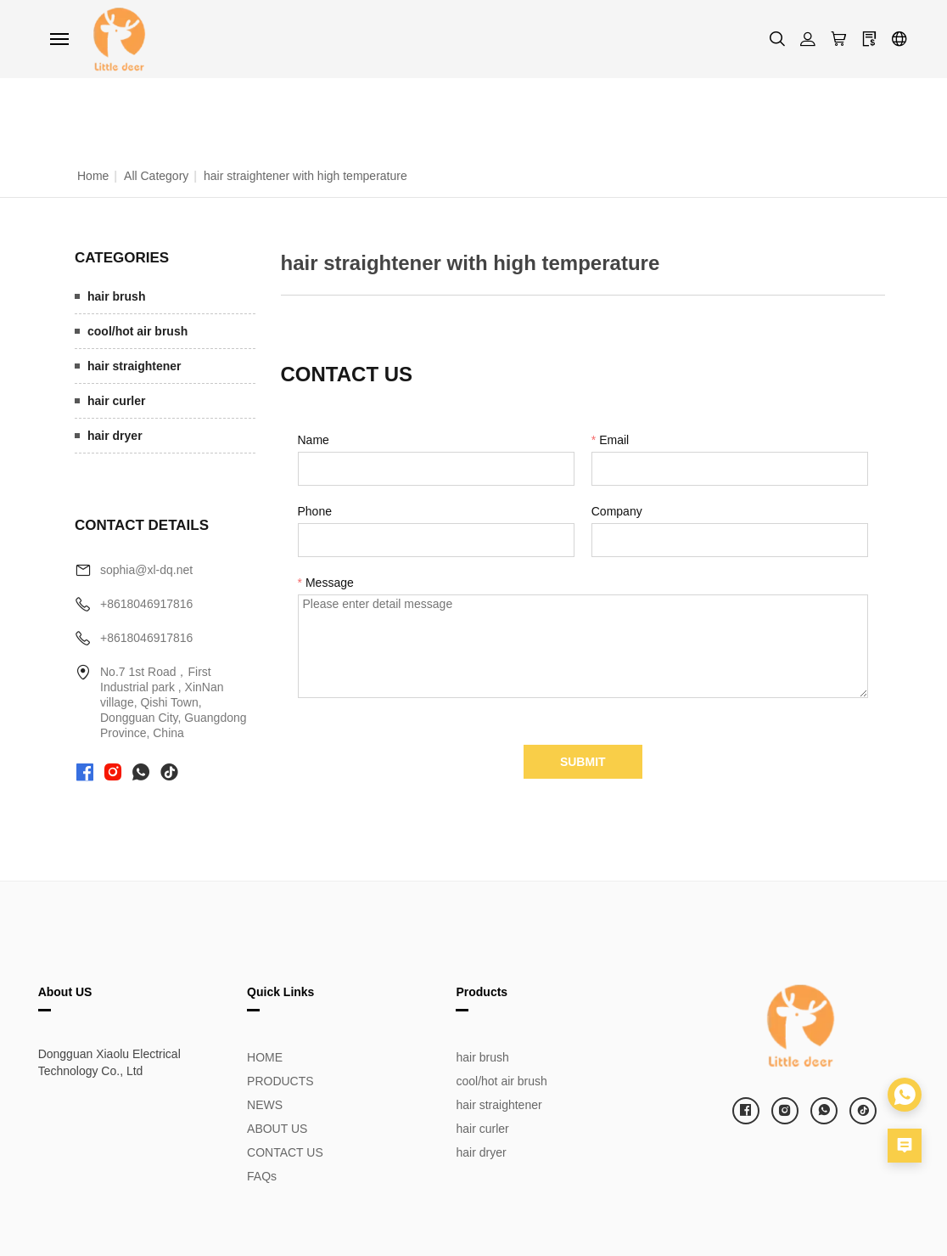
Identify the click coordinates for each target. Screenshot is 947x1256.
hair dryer (115, 435)
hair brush (116, 296)
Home (93, 176)
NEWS (265, 1105)
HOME (265, 1057)
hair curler (116, 401)
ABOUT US (277, 1128)
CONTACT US (285, 1152)
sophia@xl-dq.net (146, 570)
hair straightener (134, 366)
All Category (156, 176)
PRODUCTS (280, 1081)
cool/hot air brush (137, 331)
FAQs (262, 1176)
